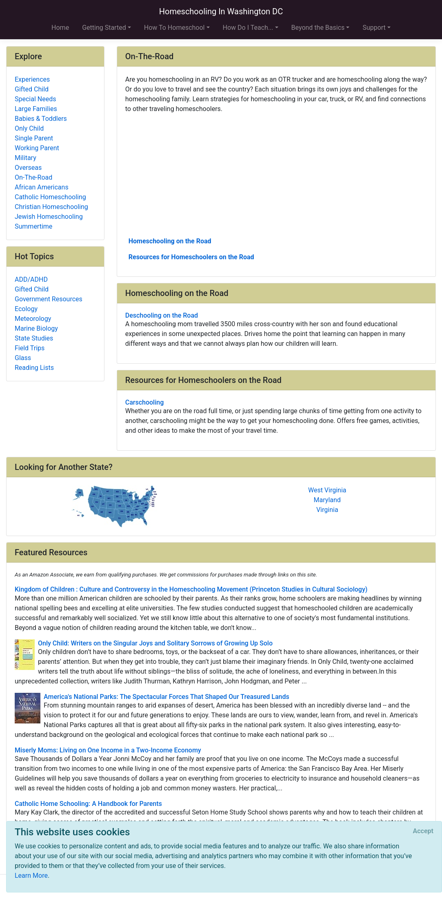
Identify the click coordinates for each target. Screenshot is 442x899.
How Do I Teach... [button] (248, 27)
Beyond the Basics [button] (318, 27)
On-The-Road (33, 177)
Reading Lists (34, 368)
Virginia (327, 510)
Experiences (32, 79)
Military (25, 158)
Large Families (36, 109)
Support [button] (373, 27)
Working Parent (37, 148)
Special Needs (35, 99)
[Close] (423, 831)
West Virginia (327, 490)
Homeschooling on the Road (170, 241)
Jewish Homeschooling (49, 216)
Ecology (26, 309)
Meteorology (33, 319)
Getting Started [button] (104, 27)
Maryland (327, 500)
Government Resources (48, 299)
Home (60, 27)
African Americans (42, 187)
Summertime (33, 226)
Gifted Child (32, 89)
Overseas (28, 167)
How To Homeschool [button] (174, 27)
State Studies (34, 338)
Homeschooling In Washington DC (221, 11)
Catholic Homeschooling (50, 197)
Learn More (31, 875)
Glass (23, 358)
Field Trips (29, 348)
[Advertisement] (276, 174)
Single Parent (34, 138)
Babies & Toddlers (41, 118)
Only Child (29, 128)
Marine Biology (36, 328)
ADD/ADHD (31, 279)
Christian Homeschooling (51, 207)
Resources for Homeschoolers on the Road (191, 257)
